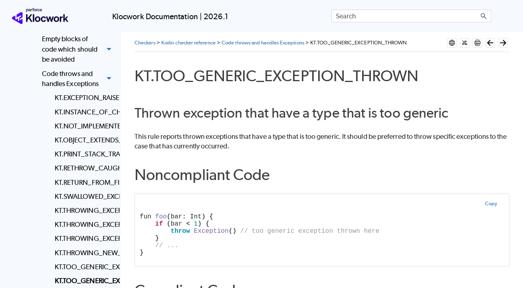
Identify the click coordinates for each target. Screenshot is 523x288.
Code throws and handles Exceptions (79, 79)
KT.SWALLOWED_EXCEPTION (85, 196)
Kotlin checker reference (188, 43)
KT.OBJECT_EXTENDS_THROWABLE (85, 140)
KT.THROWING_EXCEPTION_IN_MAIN (85, 224)
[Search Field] (411, 16)
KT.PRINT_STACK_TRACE (85, 154)
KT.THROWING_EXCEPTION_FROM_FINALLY (85, 210)
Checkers (145, 43)
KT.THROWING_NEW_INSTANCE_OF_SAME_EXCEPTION (85, 253)
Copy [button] (491, 203)
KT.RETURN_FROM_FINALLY (85, 182)
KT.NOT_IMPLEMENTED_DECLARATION (85, 126)
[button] (484, 16)
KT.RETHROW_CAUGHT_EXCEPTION (85, 168)
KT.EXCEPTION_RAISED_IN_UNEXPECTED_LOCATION (85, 98)
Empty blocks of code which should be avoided (79, 49)
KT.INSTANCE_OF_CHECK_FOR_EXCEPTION (85, 112)
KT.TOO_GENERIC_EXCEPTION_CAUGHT (85, 267)
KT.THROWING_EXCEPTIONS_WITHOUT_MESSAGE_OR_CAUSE (85, 238)
